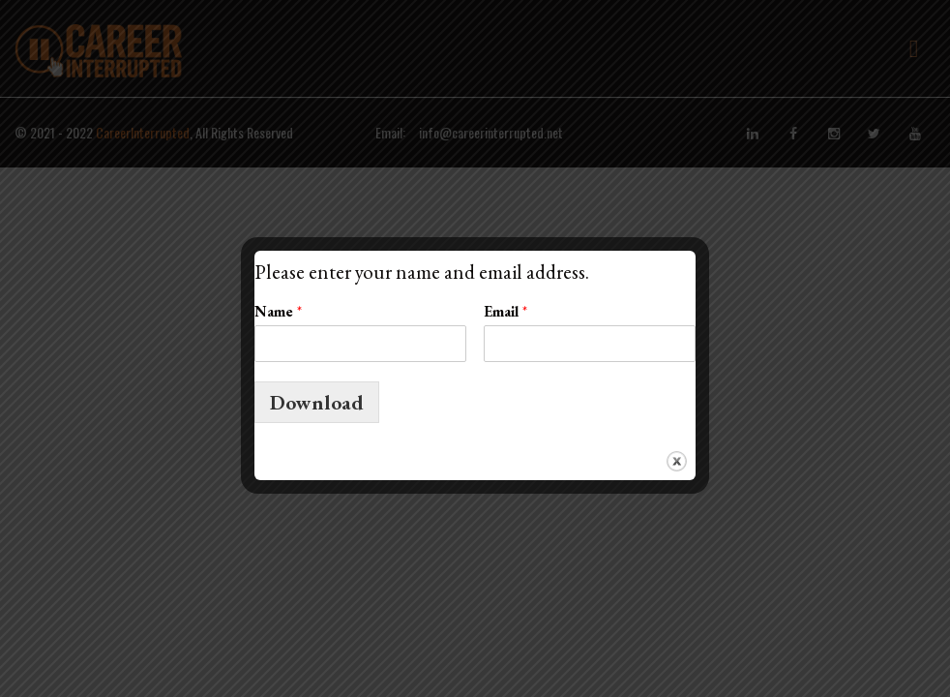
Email (505, 311)
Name (278, 311)
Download (317, 402)
